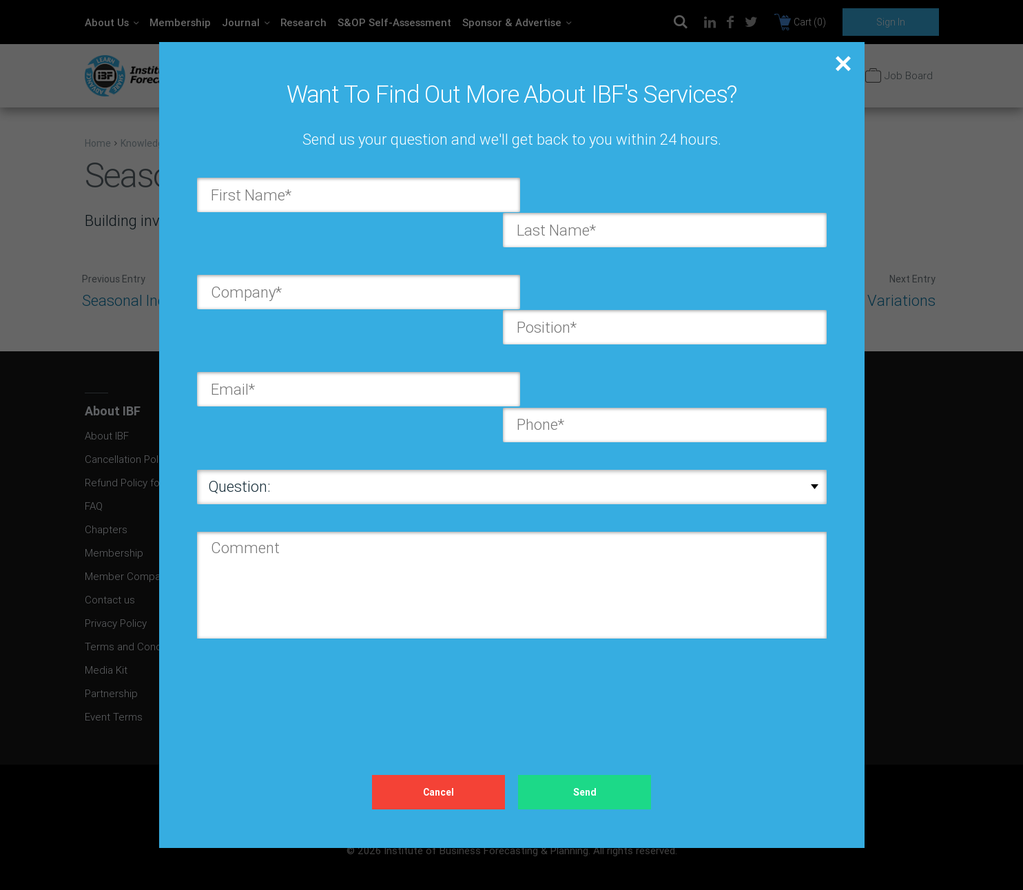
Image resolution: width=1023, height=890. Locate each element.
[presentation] (301, 640)
